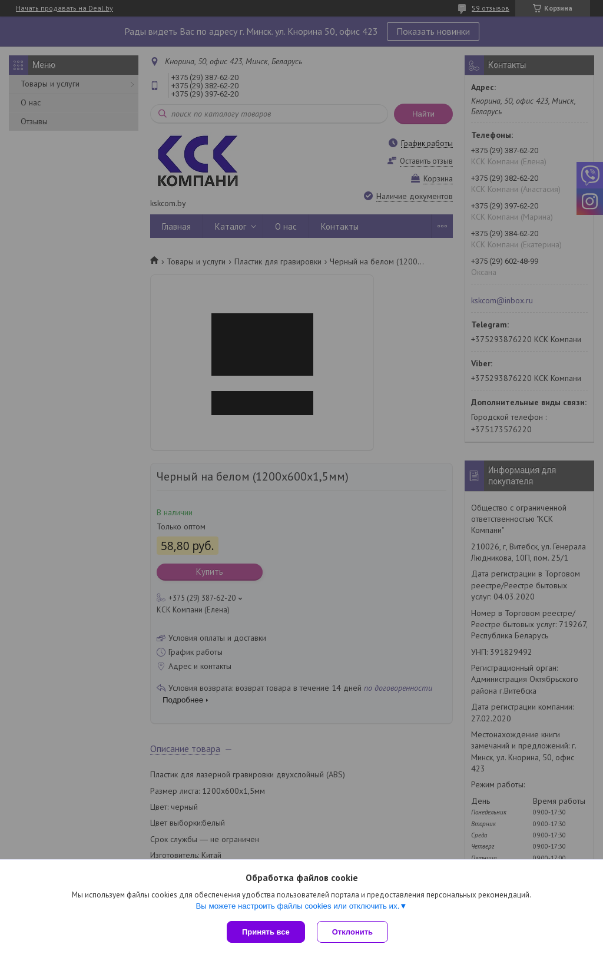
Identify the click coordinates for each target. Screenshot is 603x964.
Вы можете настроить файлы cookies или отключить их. (297, 906)
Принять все (266, 931)
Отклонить (352, 931)
